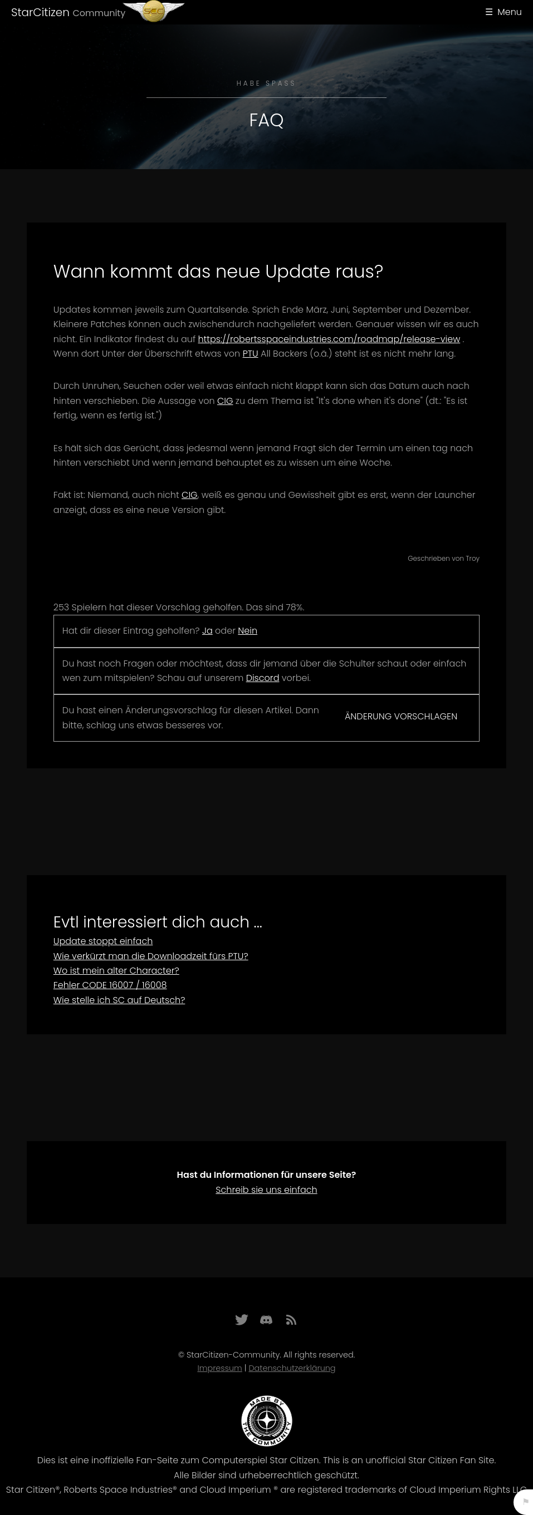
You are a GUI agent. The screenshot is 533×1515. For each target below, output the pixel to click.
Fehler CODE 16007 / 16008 (110, 985)
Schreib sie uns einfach (266, 1189)
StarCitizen (68, 12)
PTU (250, 353)
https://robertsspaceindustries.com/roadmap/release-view (329, 339)
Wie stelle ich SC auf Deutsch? (119, 1000)
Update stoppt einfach (103, 941)
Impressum (219, 1368)
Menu (509, 12)
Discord (263, 678)
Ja (207, 630)
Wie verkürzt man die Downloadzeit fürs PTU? (150, 956)
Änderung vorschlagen (401, 716)
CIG (225, 400)
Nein (247, 630)
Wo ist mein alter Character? (116, 970)
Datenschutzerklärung (291, 1368)
